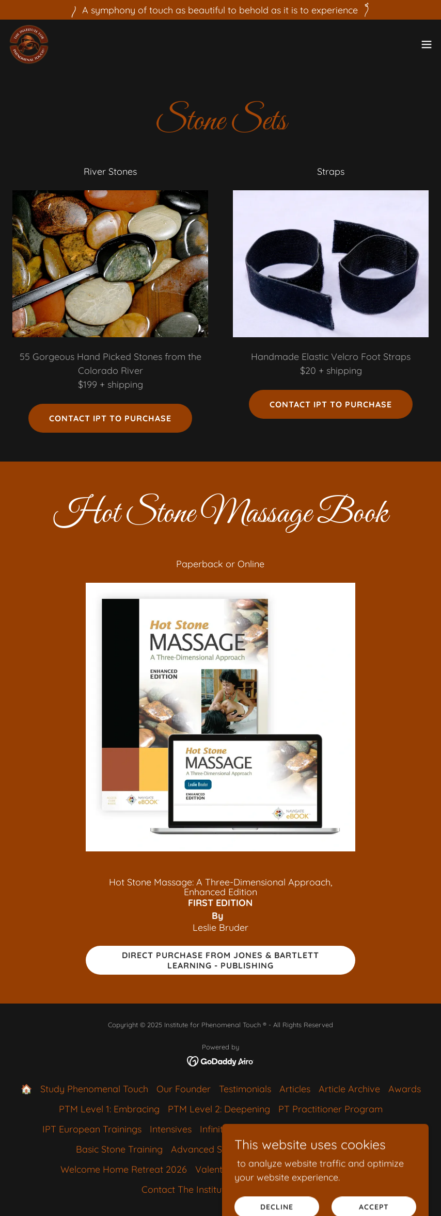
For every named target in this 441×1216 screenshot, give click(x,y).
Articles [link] (294, 1089)
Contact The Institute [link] (185, 1189)
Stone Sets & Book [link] (326, 1149)
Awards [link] (404, 1089)
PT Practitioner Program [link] (330, 1109)
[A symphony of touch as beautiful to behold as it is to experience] (220, 10)
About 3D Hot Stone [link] (356, 1129)
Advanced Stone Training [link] (224, 1149)
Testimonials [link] (245, 1089)
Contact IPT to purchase (110, 418)
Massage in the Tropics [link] (332, 1169)
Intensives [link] (171, 1129)
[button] (426, 44)
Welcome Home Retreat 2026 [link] (123, 1169)
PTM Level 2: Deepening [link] (219, 1109)
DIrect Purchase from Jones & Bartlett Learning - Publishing (220, 960)
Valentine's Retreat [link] (235, 1169)
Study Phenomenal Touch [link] (94, 1089)
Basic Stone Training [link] (119, 1149)
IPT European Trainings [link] (91, 1129)
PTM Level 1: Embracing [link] (109, 1109)
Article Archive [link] (349, 1089)
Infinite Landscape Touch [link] (253, 1129)
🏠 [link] (26, 1089)
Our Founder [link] (183, 1089)
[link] (29, 44)
